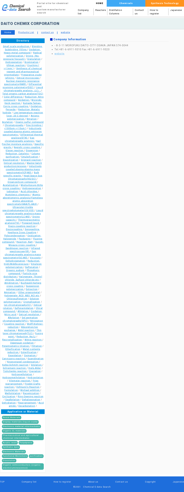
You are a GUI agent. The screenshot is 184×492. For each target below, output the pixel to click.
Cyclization (8, 396)
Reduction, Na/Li (26, 336)
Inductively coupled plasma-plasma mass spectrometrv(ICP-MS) (24, 169)
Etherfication (12, 349)
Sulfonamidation (24, 308)
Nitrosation (36, 321)
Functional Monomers (15, 456)
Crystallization (31, 302)
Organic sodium (15, 270)
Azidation (24, 100)
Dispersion (32, 150)
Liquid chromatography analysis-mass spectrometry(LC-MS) (24, 213)
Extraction (32, 289)
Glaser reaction (15, 150)
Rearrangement (27, 403)
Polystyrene (26, 443)
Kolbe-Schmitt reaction (15, 365)
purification (36, 456)
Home (7, 32)
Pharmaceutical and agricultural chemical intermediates (21, 436)
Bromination (32, 62)
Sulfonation (31, 267)
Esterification (29, 352)
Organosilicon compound (22, 182)
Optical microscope (28, 78)
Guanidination (36, 358)
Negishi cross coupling (27, 147)
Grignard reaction (31, 160)
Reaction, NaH (25, 242)
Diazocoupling (14, 229)
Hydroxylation (35, 377)
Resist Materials (11, 417)
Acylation (7, 122)
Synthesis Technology (164, 3)
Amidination (11, 283)
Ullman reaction (16, 65)
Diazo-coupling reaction (22, 226)
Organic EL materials (14, 431)
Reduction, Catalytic (17, 153)
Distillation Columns (115, 12)
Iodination (12, 191)
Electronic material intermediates (21, 426)
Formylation (11, 390)
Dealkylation (12, 399)
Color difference (13, 97)
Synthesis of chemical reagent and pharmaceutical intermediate (23, 71)
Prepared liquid (31, 223)
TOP (2, 482)
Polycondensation (14, 235)
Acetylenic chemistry (17, 194)
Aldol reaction (26, 330)
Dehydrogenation (15, 261)
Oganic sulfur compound (29, 122)
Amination (10, 292)
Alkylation (13, 317)
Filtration (37, 346)
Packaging (25, 239)
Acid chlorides (29, 191)
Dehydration (9, 403)
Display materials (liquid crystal (20, 422)
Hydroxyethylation (22, 374)
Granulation (34, 59)
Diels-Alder (34, 368)
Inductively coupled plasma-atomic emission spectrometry (22, 131)
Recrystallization (12, 340)
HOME (99, 3)
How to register (154, 12)
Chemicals (126, 3)
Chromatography (14, 125)
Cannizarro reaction (14, 358)
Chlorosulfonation (17, 299)
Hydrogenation (13, 62)
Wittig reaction (33, 340)
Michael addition (30, 390)
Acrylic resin (10, 443)
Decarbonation (26, 406)
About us (93, 482)
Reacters (100, 10)
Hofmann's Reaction (28, 387)
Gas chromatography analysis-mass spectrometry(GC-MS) (22, 254)
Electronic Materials (14, 451)
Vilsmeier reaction (20, 381)
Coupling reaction (14, 324)
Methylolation (13, 393)
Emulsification (29, 157)
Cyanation (35, 371)
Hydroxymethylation (13, 377)
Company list (83, 12)
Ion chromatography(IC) (18, 305)
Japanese (176, 10)
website (65, 32)
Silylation (36, 365)
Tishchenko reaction (15, 371)
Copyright (150, 482)
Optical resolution (14, 163)
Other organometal (29, 292)
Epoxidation (15, 355)
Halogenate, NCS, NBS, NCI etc (21, 295)
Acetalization (10, 185)
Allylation (23, 311)
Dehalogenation (31, 399)
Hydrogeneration (31, 188)
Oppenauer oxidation (22, 343)
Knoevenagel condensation (23, 362)
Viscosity (35, 258)
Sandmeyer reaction (17, 248)
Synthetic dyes (11, 447)
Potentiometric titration (16, 346)
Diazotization (10, 160)
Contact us (139, 12)
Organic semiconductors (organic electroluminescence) (22, 466)
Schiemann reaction (15, 368)
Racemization (31, 393)
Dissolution (9, 460)
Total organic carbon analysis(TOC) (22, 94)
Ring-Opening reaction (30, 396)
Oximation (30, 355)
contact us (47, 32)
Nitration (32, 119)
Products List (26, 32)
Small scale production (16, 46)
